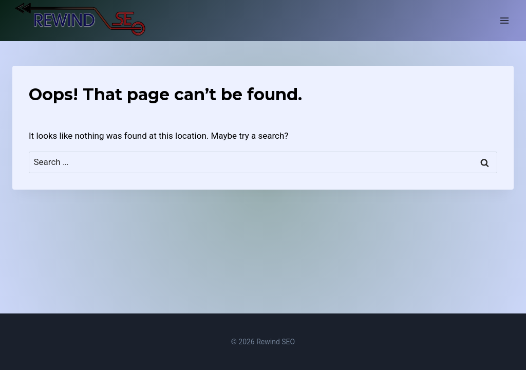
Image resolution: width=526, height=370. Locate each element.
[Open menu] (504, 20)
